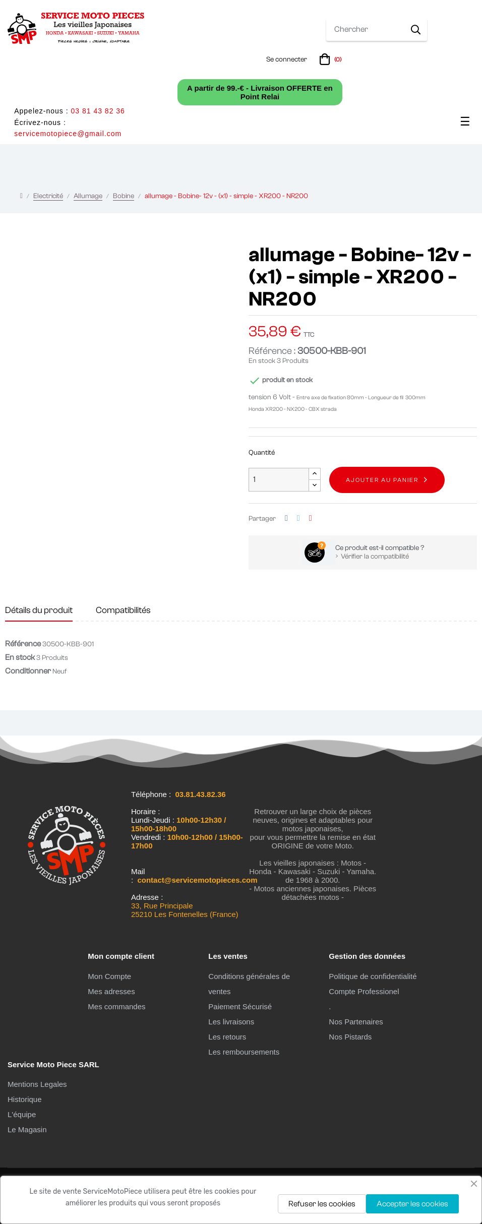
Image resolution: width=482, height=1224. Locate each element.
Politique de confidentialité (372, 976)
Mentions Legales (37, 1084)
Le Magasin (27, 1129)
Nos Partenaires (356, 1021)
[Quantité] (279, 480)
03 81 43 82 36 (98, 111)
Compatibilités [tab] (123, 610)
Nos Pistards (350, 1036)
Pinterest (310, 518)
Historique (25, 1099)
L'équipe (22, 1114)
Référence (23, 643)
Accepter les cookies (412, 1203)
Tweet (298, 518)
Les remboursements (243, 1052)
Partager (286, 518)
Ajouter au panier (382, 479)
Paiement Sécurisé (240, 1006)
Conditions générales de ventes (249, 984)
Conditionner (28, 671)
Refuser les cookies (321, 1203)
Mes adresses (111, 991)
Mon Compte (109, 976)
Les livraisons (231, 1021)
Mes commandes (116, 1006)
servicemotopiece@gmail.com (68, 134)
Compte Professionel (364, 991)
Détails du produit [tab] (39, 610)
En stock (262, 361)
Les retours (227, 1036)
